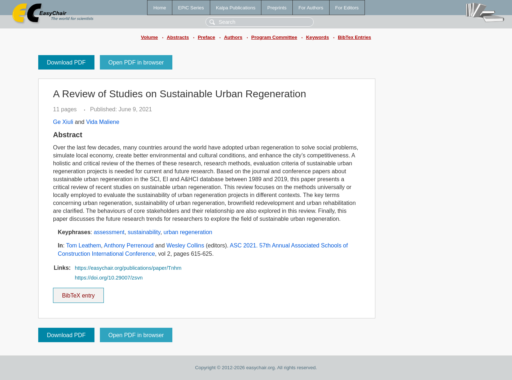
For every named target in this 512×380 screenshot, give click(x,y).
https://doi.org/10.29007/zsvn (108, 278)
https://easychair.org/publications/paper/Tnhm (128, 268)
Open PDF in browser (136, 62)
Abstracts (178, 37)
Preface (206, 37)
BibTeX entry (78, 293)
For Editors (347, 7)
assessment (109, 232)
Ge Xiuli (63, 122)
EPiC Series (191, 7)
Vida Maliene (102, 122)
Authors (233, 37)
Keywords (317, 37)
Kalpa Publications (236, 7)
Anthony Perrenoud (129, 245)
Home (159, 7)
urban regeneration (188, 232)
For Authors (311, 7)
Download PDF (66, 62)
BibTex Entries (354, 37)
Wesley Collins (185, 245)
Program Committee (274, 37)
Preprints (276, 7)
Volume (149, 37)
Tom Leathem (83, 245)
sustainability (144, 232)
